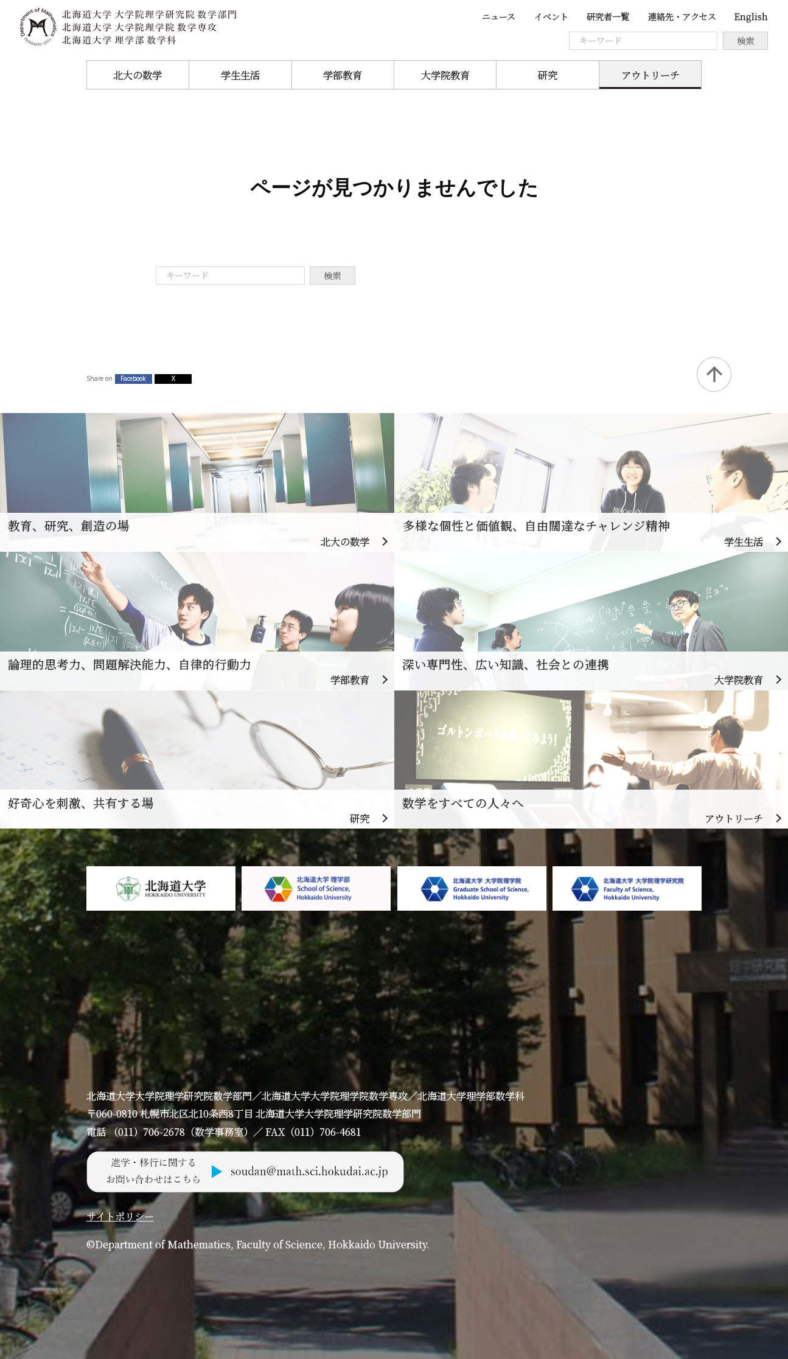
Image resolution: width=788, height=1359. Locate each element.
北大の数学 (137, 75)
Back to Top (714, 374)
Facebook (133, 378)
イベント (551, 16)
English (751, 16)
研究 (547, 75)
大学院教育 (445, 75)
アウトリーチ (650, 75)
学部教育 (342, 75)
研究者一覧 (608, 16)
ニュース (498, 16)
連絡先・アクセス (682, 16)
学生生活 (240, 75)
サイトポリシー (120, 1216)
